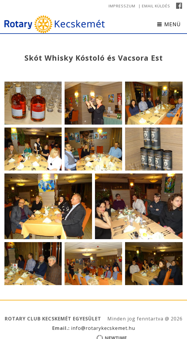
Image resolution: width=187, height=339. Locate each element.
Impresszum (122, 6)
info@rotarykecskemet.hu (102, 328)
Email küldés (156, 6)
